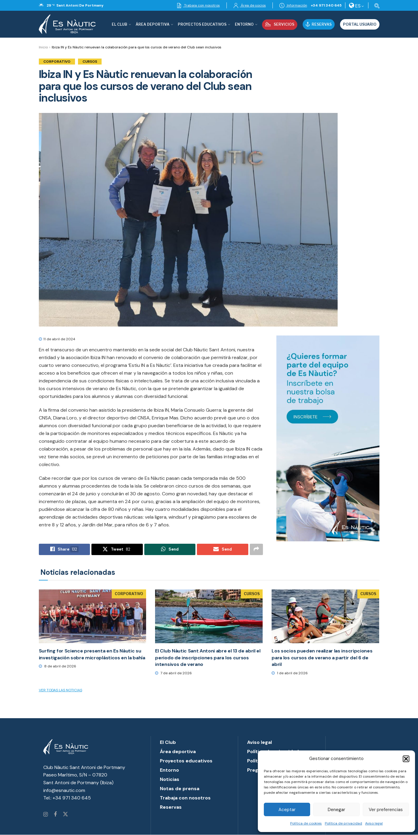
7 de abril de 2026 (173, 673)
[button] (406, 759)
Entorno (244, 24)
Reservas (319, 24)
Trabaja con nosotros (198, 5)
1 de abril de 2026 (290, 673)
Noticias (169, 779)
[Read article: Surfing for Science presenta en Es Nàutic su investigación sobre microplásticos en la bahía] (92, 616)
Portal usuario (359, 24)
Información (293, 5)
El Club (119, 24)
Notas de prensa (179, 788)
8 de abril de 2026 (57, 666)
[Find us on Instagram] (45, 815)
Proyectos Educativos (202, 24)
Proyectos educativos (186, 761)
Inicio (43, 47)
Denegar (336, 810)
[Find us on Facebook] (55, 815)
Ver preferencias (386, 810)
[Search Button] (375, 5)
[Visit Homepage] (67, 24)
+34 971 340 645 (326, 5)
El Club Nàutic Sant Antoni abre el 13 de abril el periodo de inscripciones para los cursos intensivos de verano (207, 657)
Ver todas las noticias (60, 690)
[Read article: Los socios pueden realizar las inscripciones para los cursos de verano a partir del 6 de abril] (325, 616)
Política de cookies (306, 823)
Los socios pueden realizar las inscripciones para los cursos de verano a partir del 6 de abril (322, 657)
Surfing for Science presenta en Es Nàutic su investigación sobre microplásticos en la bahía (92, 654)
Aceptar (286, 810)
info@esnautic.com (64, 790)
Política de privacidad (343, 823)
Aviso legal (374, 823)
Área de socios (249, 5)
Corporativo (57, 61)
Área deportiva (152, 24)
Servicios (279, 24)
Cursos (89, 61)
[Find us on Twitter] (65, 815)
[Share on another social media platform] (256, 549)
